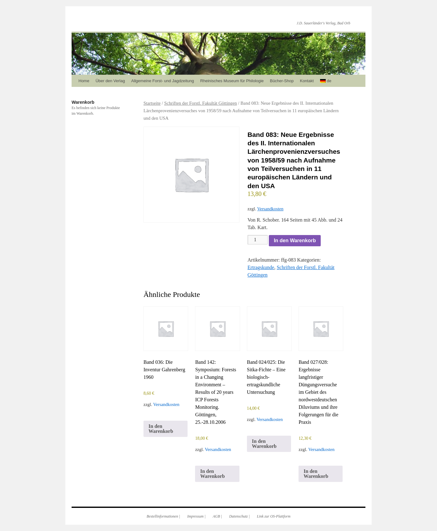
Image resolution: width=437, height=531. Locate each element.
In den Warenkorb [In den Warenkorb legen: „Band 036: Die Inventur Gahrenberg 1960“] (160, 428)
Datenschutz (238, 516)
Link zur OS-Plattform (273, 516)
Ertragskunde (261, 267)
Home (83, 80)
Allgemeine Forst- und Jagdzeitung (162, 80)
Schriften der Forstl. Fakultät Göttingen (200, 103)
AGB (216, 516)
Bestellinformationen (162, 516)
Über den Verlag (110, 80)
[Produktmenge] (258, 239)
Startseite (152, 103)
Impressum (195, 516)
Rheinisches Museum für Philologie (232, 80)
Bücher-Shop (282, 80)
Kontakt (307, 80)
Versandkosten (270, 208)
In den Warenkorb (295, 240)
